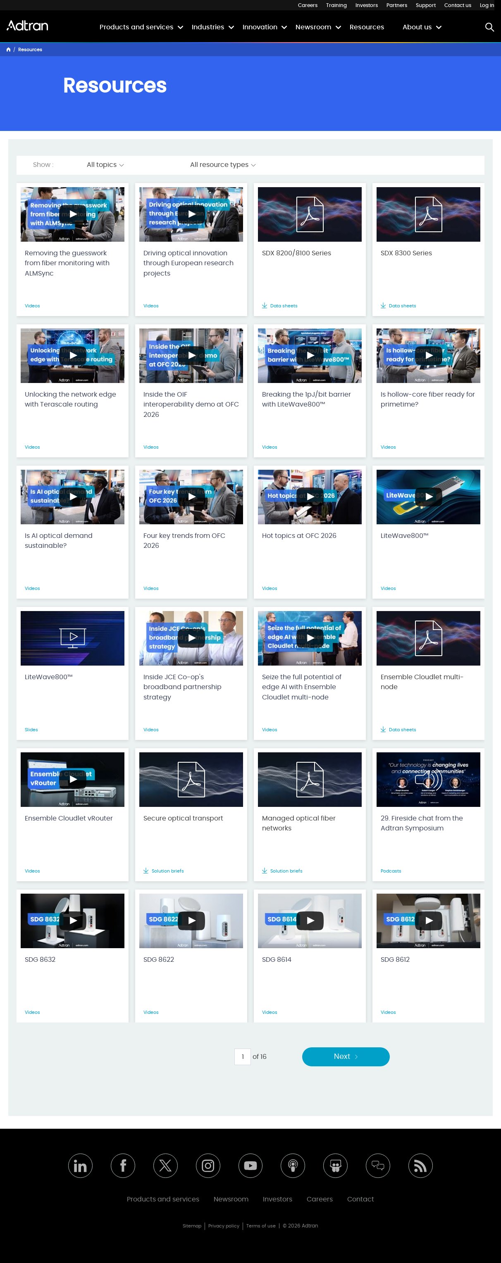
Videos (32, 306)
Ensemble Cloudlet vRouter (69, 818)
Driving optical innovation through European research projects (188, 263)
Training (336, 5)
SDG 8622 (158, 959)
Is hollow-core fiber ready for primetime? (428, 399)
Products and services (137, 27)
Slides (31, 730)
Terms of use (261, 1226)
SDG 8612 (395, 959)
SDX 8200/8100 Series (296, 253)
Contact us (457, 5)
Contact (360, 1199)
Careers (307, 5)
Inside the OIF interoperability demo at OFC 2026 (191, 405)
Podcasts (391, 871)
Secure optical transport (183, 818)
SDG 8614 (276, 959)
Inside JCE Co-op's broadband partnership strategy (182, 687)
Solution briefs (163, 871)
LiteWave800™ (405, 536)
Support (426, 5)
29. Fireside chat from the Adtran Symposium (422, 823)
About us (417, 27)
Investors (366, 5)
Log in (487, 5)
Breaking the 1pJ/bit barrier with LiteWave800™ (306, 399)
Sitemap (192, 1226)
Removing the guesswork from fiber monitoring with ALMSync (67, 263)
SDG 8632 (40, 959)
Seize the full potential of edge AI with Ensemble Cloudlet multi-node (301, 687)
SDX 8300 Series (406, 253)
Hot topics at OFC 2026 (299, 536)
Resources (367, 27)
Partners (396, 5)
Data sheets (280, 306)
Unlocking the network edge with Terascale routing (70, 399)
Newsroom (314, 27)
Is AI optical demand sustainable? (59, 541)
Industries (208, 27)
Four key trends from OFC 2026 (184, 541)
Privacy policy (223, 1226)
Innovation (260, 27)
